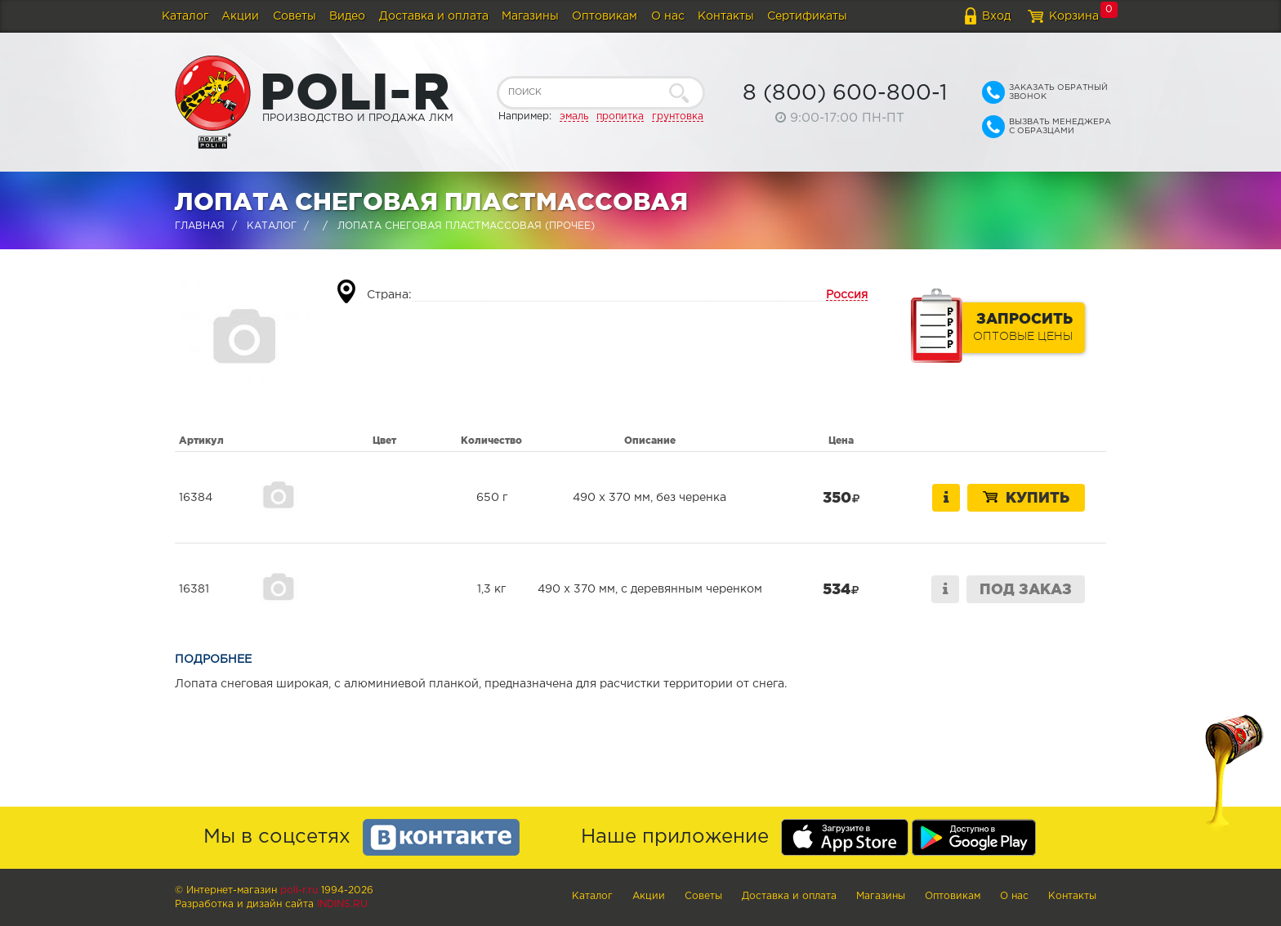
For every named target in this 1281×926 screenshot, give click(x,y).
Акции (240, 16)
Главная (200, 225)
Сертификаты (807, 16)
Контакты (726, 16)
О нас (668, 16)
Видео (347, 16)
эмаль (574, 116)
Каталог (185, 16)
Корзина (1074, 16)
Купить (1026, 497)
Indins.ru (342, 904)
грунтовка (677, 116)
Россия (847, 295)
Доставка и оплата (434, 16)
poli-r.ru (299, 890)
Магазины (530, 16)
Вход (996, 16)
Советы (294, 16)
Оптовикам (604, 16)
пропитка (620, 116)
